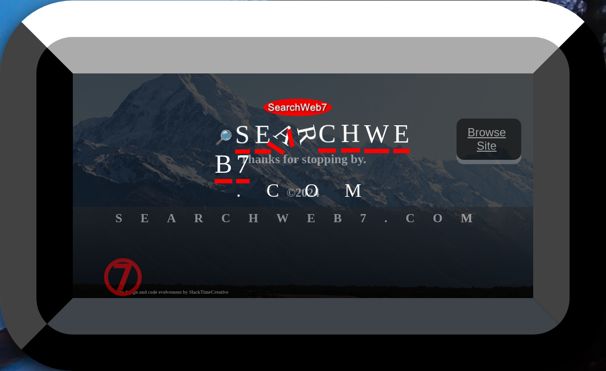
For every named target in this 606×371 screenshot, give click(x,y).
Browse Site (487, 139)
